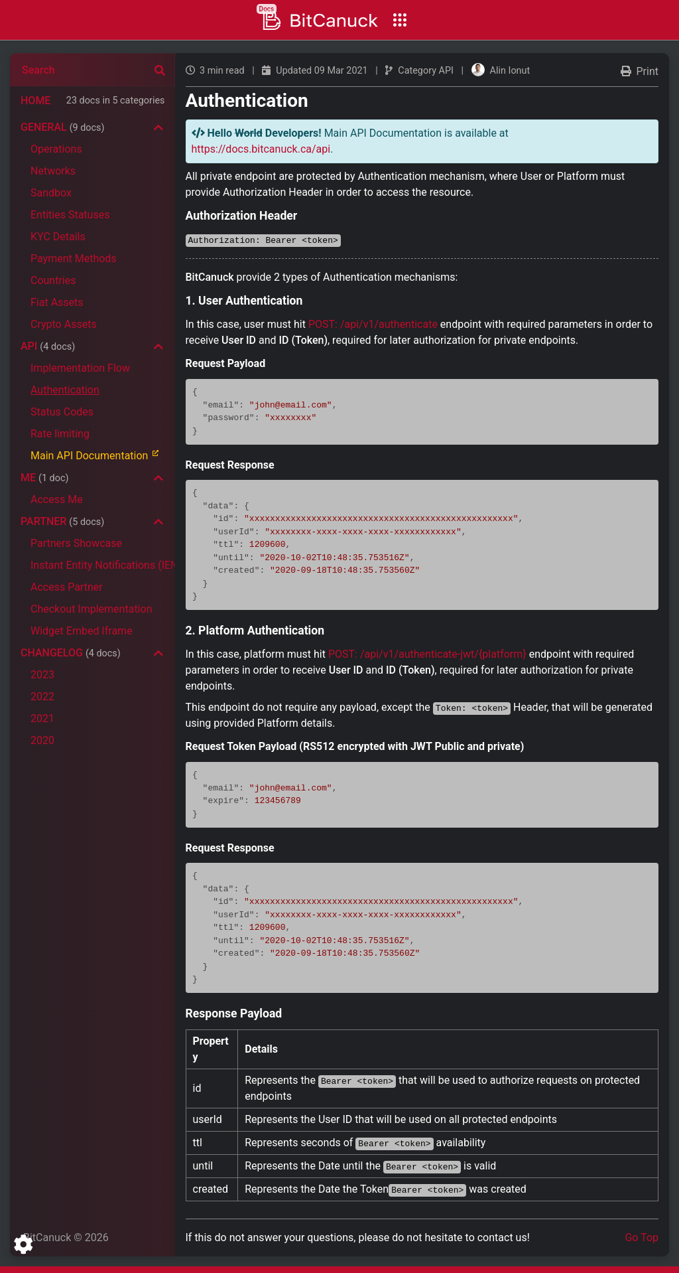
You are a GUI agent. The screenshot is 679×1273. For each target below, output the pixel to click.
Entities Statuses (70, 214)
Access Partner (67, 587)
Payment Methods (74, 258)
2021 (42, 718)
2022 (42, 696)
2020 (42, 740)
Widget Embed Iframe (82, 631)
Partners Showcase (76, 543)
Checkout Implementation (91, 609)
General (63, 127)
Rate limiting (60, 433)
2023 (42, 674)
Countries (53, 280)
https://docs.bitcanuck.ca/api (261, 149)
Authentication (65, 390)
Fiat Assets (57, 302)
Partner (62, 521)
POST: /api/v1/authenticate (373, 324)
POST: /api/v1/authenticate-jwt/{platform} (427, 654)
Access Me (57, 499)
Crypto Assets (64, 324)
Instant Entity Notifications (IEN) (103, 565)
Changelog (71, 652)
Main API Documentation (100, 455)
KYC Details (58, 236)
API (48, 346)
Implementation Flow (80, 368)
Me (44, 477)
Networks (53, 171)
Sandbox (51, 193)
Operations (56, 149)
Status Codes (62, 412)
